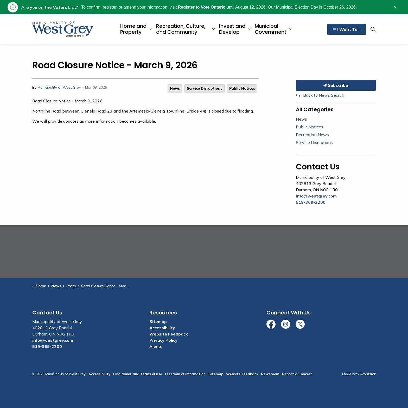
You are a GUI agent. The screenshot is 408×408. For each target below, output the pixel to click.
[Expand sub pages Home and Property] (150, 29)
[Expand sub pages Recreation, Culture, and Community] (213, 29)
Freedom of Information (185, 374)
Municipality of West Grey (59, 87)
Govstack (368, 374)
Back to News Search (323, 95)
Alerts (155, 346)
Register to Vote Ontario (202, 7)
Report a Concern (297, 374)
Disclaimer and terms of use (137, 374)
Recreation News (312, 134)
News (175, 88)
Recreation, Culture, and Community (180, 29)
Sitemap (158, 321)
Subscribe (336, 85)
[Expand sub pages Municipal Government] (290, 29)
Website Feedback (168, 334)
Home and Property (133, 29)
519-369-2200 (311, 202)
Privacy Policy (163, 340)
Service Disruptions (204, 88)
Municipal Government (270, 29)
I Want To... (347, 29)
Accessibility (162, 327)
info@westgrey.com (316, 196)
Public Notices (242, 88)
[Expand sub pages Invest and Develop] (249, 29)
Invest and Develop (232, 29)
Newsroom (270, 374)
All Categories (315, 109)
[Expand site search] (373, 29)
